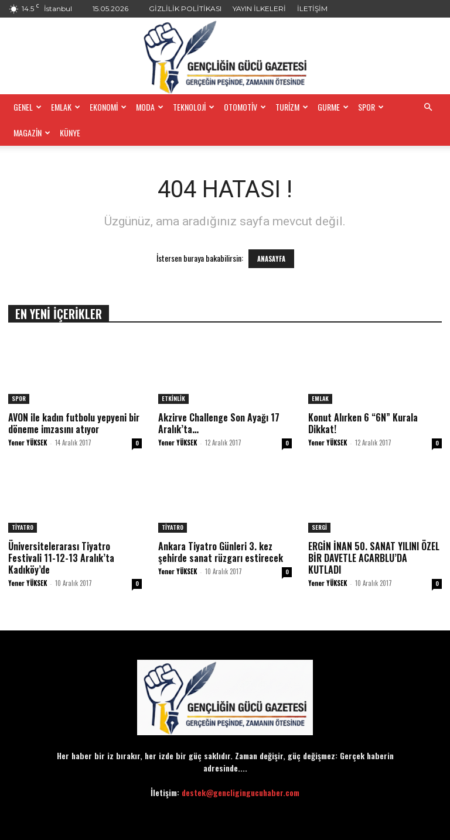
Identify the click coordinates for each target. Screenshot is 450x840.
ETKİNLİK (173, 398)
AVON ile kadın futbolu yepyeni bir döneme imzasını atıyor (73, 423)
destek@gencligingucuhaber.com (240, 792)
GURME (333, 107)
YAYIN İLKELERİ (259, 8)
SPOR (371, 107)
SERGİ (319, 527)
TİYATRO (22, 527)
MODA (149, 107)
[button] (428, 107)
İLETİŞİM (312, 8)
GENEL (27, 107)
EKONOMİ (108, 107)
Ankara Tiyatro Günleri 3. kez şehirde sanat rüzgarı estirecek (220, 552)
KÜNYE (70, 132)
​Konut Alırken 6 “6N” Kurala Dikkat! (363, 423)
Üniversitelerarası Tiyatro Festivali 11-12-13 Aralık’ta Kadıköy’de (61, 558)
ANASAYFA (271, 258)
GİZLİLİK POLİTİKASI (185, 8)
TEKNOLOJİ (193, 107)
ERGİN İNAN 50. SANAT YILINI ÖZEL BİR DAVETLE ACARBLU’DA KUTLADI (373, 558)
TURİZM (291, 107)
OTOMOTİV (245, 107)
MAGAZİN (31, 132)
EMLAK (65, 107)
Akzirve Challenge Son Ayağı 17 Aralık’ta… (218, 423)
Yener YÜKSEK (27, 442)
